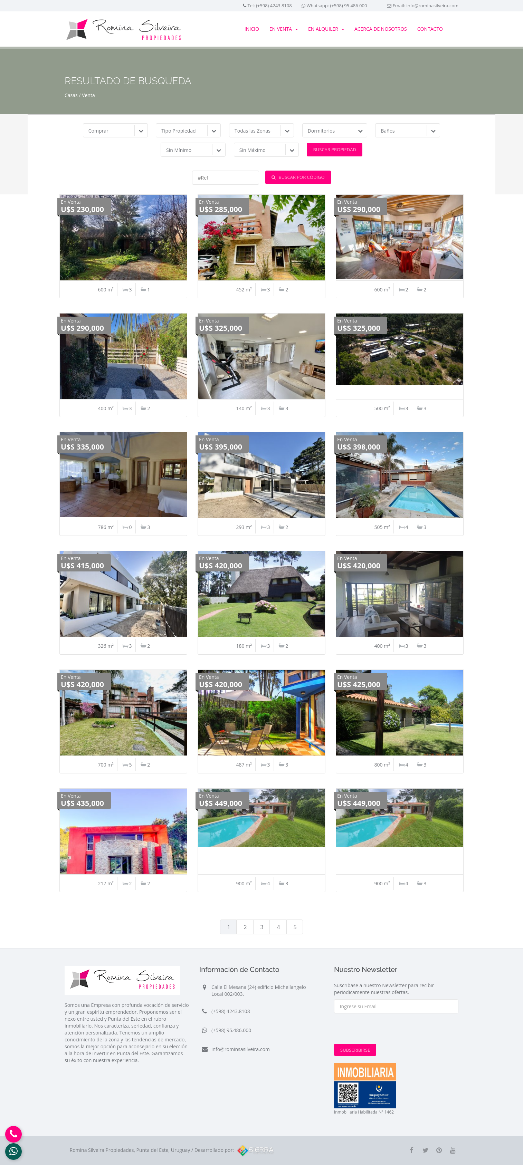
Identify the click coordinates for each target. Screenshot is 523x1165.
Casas (71, 95)
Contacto (430, 29)
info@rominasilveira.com (432, 5)
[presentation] (386, 1030)
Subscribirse (355, 1050)
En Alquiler (326, 29)
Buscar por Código (298, 177)
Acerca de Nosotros (380, 29)
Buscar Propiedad (334, 149)
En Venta (283, 29)
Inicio (252, 29)
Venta (88, 95)
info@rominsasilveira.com (240, 1049)
